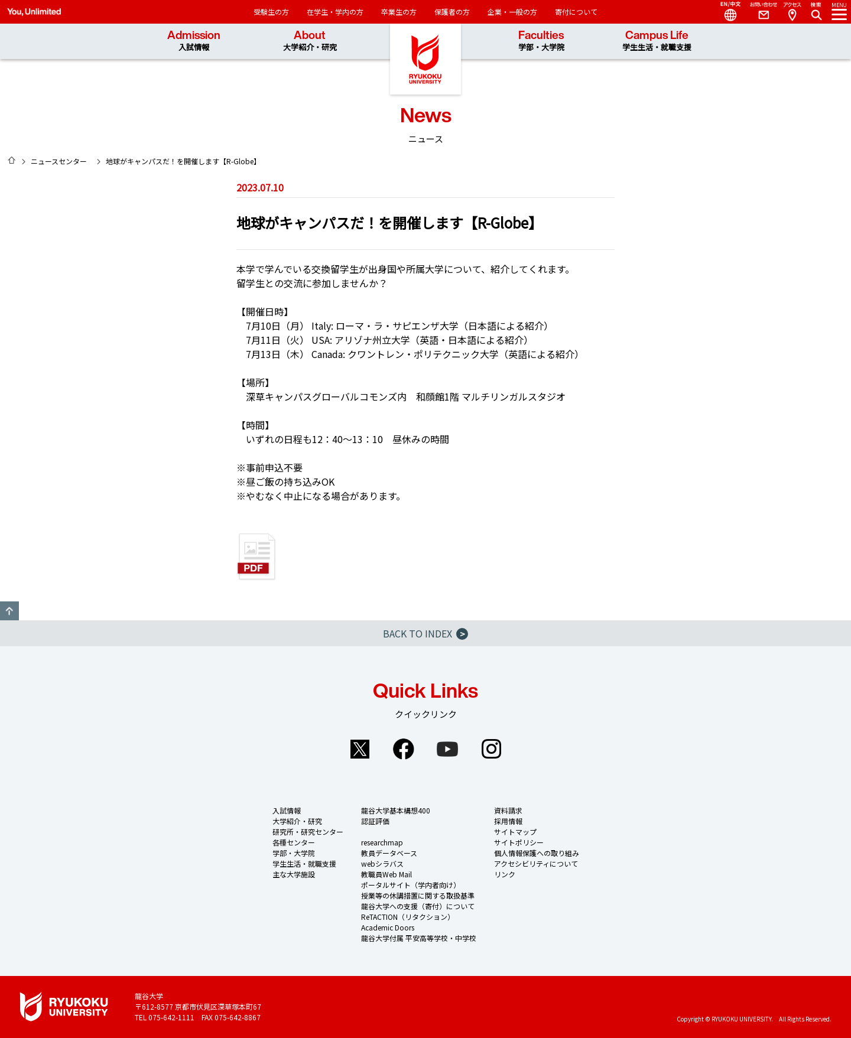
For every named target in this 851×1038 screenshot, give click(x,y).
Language (726, 12)
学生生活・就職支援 (304, 863)
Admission (193, 41)
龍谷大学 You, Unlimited (425, 59)
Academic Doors (387, 927)
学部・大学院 (293, 853)
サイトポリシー (519, 842)
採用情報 (508, 821)
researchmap (382, 842)
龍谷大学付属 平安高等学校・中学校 (418, 938)
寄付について (576, 11)
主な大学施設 (293, 874)
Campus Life (656, 41)
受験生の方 (271, 11)
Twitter (360, 749)
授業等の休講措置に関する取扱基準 (418, 895)
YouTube (447, 749)
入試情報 (286, 810)
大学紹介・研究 (297, 821)
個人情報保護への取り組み (536, 853)
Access (792, 12)
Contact (759, 12)
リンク (504, 874)
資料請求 (508, 810)
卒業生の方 (399, 11)
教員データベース (389, 853)
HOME (12, 160)
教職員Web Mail (386, 874)
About (310, 41)
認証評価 (375, 821)
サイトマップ (515, 832)
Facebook (403, 749)
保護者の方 (452, 11)
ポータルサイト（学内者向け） (410, 885)
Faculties (541, 41)
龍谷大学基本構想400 (395, 810)
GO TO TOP (9, 610)
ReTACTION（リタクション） (407, 917)
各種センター (293, 842)
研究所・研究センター (307, 832)
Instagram (491, 749)
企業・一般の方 (512, 11)
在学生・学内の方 (335, 11)
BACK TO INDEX (425, 633)
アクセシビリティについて (536, 863)
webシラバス (382, 863)
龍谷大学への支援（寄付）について (418, 906)
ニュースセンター (59, 161)
